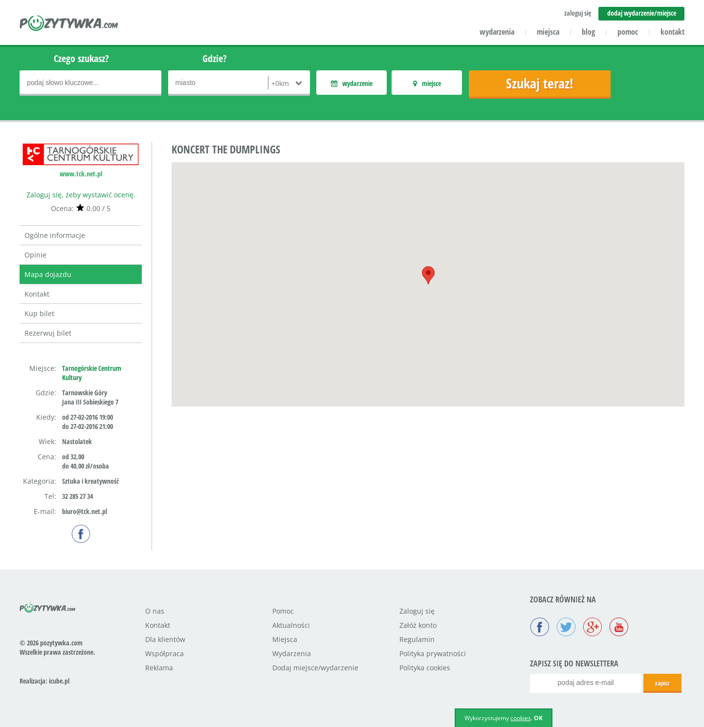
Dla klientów (165, 639)
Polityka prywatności (432, 653)
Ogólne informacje (54, 235)
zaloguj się (577, 13)
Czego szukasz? (81, 58)
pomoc (627, 31)
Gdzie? (214, 58)
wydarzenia (497, 31)
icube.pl (59, 680)
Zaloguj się (417, 611)
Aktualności (291, 625)
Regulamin (417, 639)
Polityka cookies (424, 667)
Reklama (159, 667)
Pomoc (283, 611)
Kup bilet (39, 313)
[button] (428, 275)
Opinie (35, 254)
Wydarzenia (291, 653)
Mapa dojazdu (47, 274)
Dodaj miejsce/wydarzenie (315, 667)
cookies (520, 718)
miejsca (548, 31)
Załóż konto (418, 625)
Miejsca (284, 639)
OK (538, 718)
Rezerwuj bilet (47, 333)
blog (588, 31)
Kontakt (36, 294)
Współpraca (164, 653)
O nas (154, 611)
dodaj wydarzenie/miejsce (641, 13)
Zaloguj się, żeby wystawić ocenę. (80, 194)
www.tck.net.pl (81, 173)
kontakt (672, 31)
